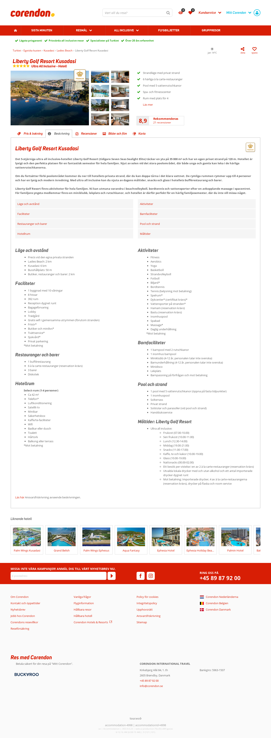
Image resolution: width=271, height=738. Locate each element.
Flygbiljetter (168, 30)
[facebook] (141, 576)
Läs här (19, 497)
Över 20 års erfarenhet (139, 40)
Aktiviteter (146, 204)
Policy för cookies (147, 597)
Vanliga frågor (82, 597)
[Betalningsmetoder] (26, 674)
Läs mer (148, 104)
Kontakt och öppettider (25, 603)
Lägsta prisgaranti (30, 40)
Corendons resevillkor (24, 622)
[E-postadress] (58, 576)
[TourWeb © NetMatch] (135, 718)
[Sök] (168, 13)
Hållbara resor (82, 609)
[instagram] (151, 576)
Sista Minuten (41, 30)
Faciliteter (23, 214)
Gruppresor (211, 30)
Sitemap (142, 622)
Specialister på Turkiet (104, 40)
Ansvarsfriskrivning (148, 616)
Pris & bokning (33, 133)
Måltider (145, 234)
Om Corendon (20, 597)
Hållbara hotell (83, 616)
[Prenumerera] (112, 576)
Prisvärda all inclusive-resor (66, 40)
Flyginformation (84, 603)
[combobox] (137, 13)
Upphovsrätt (145, 609)
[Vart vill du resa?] (137, 13)
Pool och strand (150, 224)
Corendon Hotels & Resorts (91, 622)
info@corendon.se (151, 686)
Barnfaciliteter (149, 214)
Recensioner (89, 133)
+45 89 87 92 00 (220, 578)
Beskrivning (62, 133)
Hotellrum (23, 234)
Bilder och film (117, 133)
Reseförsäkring (20, 628)
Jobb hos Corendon (23, 616)
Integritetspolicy (147, 603)
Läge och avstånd (28, 204)
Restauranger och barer (32, 224)
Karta (142, 133)
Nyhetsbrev (18, 609)
